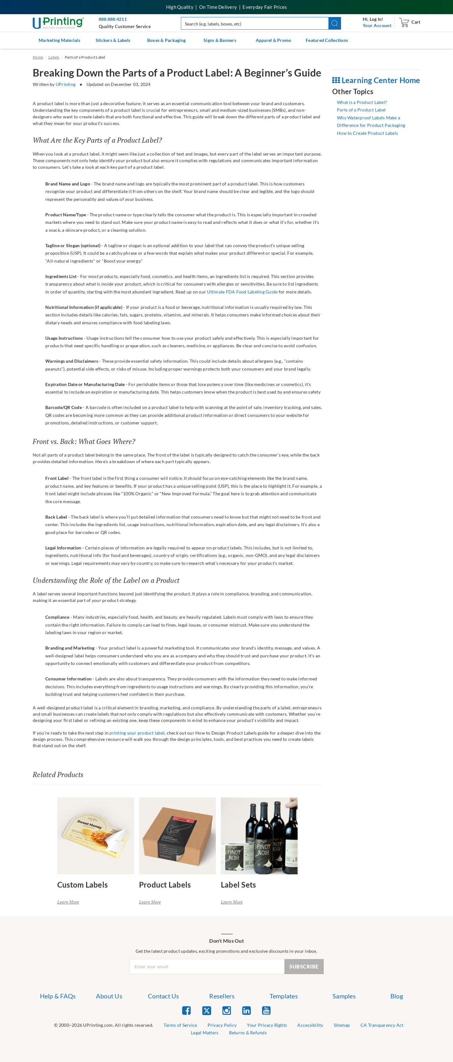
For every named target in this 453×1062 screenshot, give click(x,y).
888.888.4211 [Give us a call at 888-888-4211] (113, 19)
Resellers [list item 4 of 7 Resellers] (222, 996)
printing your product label (137, 732)
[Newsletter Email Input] (207, 966)
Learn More (68, 902)
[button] (334, 23)
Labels (53, 57)
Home (38, 57)
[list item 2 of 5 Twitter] (206, 1011)
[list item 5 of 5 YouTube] (266, 1010)
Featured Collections (327, 40)
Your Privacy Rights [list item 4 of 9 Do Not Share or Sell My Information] (267, 1025)
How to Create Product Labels (367, 133)
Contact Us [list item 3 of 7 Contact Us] (163, 996)
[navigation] (377, 25)
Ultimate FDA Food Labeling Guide (242, 291)
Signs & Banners (220, 40)
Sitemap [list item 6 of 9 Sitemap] (342, 1025)
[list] (103, 1025)
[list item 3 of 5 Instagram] (226, 1010)
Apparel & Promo (273, 40)
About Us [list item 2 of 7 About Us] (109, 996)
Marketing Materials (59, 40)
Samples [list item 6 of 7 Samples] (344, 996)
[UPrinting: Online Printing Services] (58, 22)
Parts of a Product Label (361, 109)
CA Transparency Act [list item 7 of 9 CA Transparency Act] (382, 1025)
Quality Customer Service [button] (125, 26)
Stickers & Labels (113, 40)
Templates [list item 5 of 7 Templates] (284, 996)
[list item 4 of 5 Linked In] (246, 1010)
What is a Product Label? (362, 102)
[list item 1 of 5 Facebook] (186, 1010)
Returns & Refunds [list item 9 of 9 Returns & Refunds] (248, 1032)
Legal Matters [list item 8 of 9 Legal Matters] (204, 1032)
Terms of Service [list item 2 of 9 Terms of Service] (180, 1025)
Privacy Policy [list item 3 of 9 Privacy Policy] (222, 1025)
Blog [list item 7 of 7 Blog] (396, 996)
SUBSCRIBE (304, 966)
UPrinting (66, 84)
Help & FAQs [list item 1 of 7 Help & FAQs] (58, 996)
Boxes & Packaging (166, 40)
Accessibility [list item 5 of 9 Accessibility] (310, 1025)
